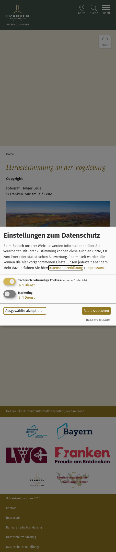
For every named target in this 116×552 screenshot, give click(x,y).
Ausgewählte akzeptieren (25, 311)
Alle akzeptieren (96, 311)
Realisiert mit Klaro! (98, 319)
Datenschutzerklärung (66, 268)
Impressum (95, 268)
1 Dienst (26, 285)
